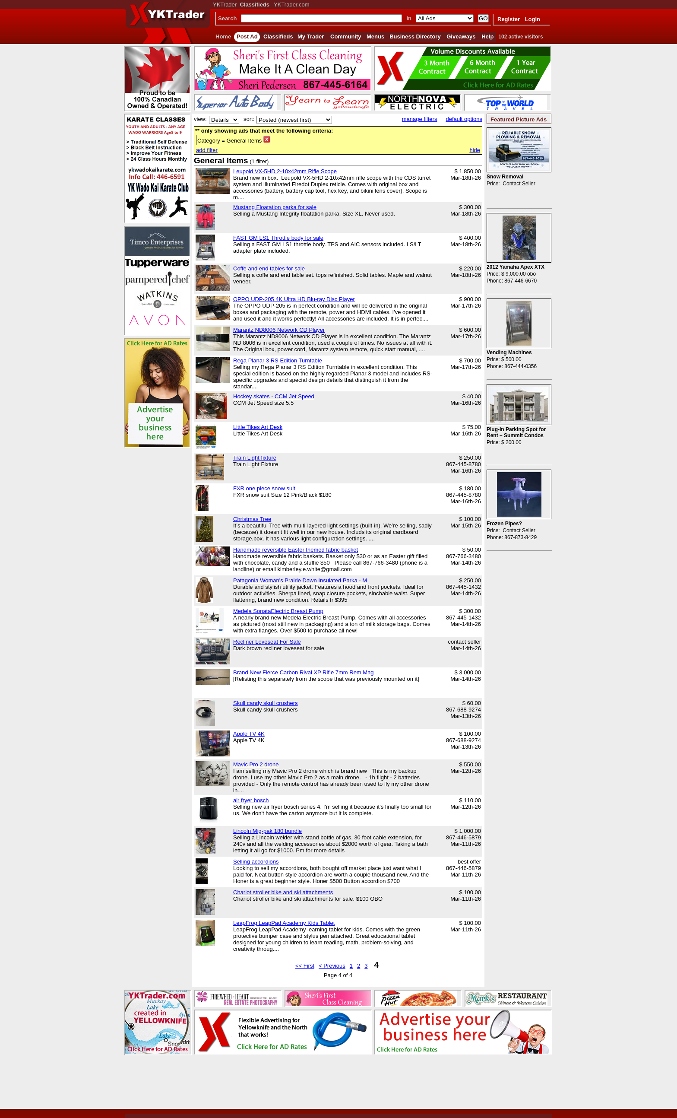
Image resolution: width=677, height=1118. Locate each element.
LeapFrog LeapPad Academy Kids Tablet (284, 923)
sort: (249, 119)
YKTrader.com (292, 4)
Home (223, 36)
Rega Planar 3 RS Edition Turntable (277, 360)
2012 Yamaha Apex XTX (515, 267)
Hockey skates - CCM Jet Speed (273, 396)
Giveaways (460, 36)
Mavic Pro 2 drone (256, 764)
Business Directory (415, 36)
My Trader (310, 36)
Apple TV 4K (249, 734)
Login (532, 19)
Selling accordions (256, 861)
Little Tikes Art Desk (257, 427)
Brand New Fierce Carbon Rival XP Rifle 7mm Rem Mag (303, 672)
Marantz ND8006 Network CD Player (279, 330)
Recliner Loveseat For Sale (267, 641)
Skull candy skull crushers (265, 703)
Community (345, 36)
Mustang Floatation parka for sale (274, 207)
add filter (207, 150)
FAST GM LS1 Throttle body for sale (278, 238)
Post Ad (247, 36)
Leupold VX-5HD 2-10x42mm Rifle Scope (285, 171)
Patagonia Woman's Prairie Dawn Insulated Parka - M (300, 580)
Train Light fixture (254, 457)
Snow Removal (505, 177)
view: (200, 119)
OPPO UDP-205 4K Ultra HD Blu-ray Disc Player (294, 299)
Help (487, 36)
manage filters (419, 119)
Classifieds (278, 36)
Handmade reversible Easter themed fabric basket (295, 549)
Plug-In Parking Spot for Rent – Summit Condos (516, 432)
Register (508, 19)
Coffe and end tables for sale (269, 268)
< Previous (332, 965)
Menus (375, 36)
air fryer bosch (251, 800)
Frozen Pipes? (504, 524)
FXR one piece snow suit (264, 488)
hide (474, 150)
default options (464, 119)
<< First (304, 965)
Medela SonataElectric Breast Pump (278, 611)
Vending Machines (509, 352)
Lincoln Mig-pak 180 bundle (267, 831)
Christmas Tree (252, 519)
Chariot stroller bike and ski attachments (283, 892)
